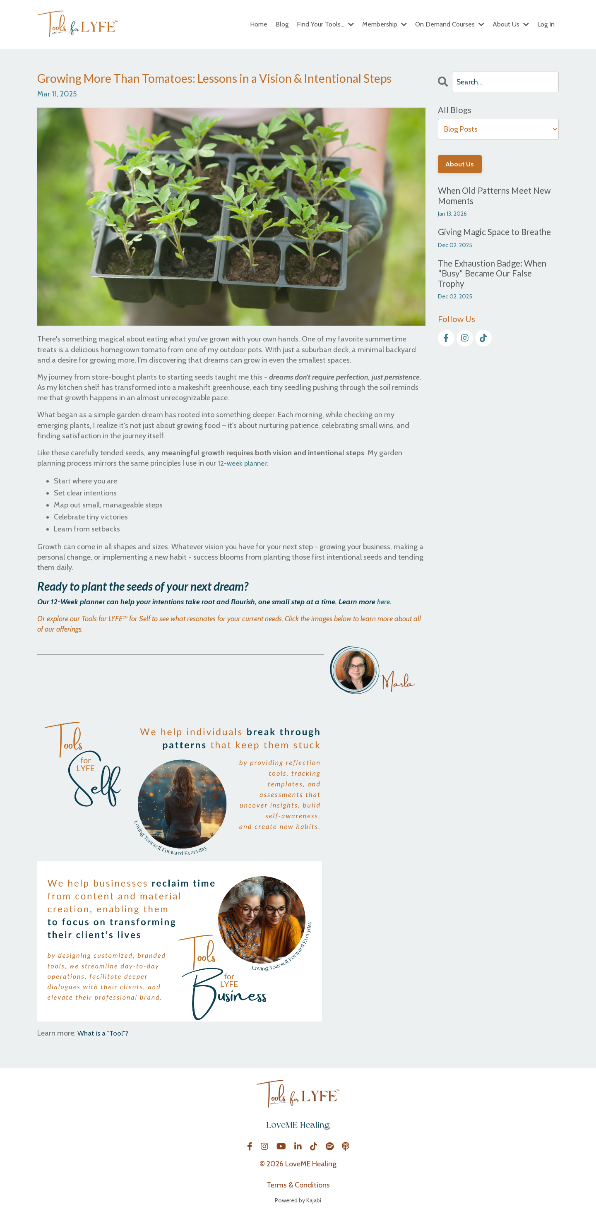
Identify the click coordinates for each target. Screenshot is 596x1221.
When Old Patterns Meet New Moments (497, 196)
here (384, 601)
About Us (511, 24)
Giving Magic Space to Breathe (497, 233)
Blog (282, 24)
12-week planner (243, 463)
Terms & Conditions (298, 1184)
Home (258, 24)
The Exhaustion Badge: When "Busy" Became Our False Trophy (495, 275)
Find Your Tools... (325, 24)
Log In (546, 24)
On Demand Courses (449, 24)
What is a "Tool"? (104, 1033)
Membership (384, 24)
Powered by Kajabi (298, 1200)
